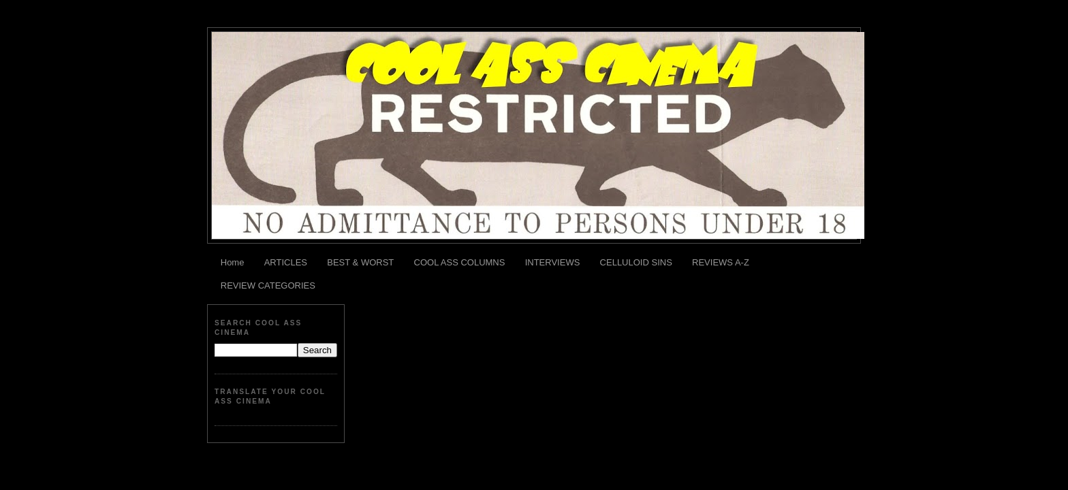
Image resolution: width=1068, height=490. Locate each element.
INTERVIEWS (552, 262)
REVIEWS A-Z (720, 262)
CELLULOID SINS (636, 262)
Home (233, 262)
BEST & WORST (360, 262)
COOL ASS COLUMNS (459, 262)
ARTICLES (285, 262)
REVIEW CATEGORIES (268, 285)
